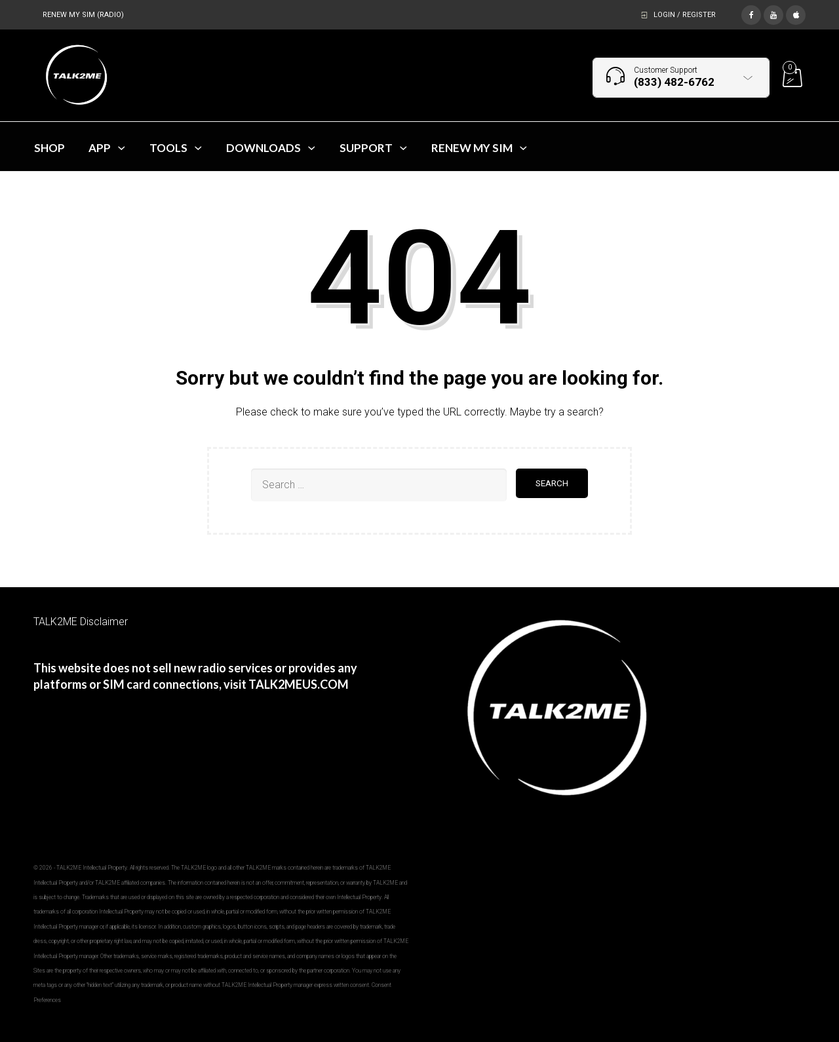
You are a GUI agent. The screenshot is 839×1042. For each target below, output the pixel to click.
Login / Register (685, 14)
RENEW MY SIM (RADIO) (83, 14)
